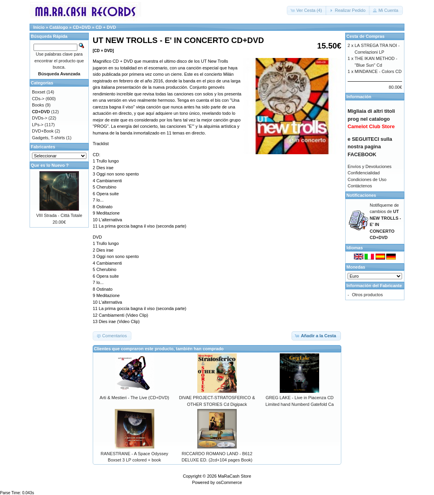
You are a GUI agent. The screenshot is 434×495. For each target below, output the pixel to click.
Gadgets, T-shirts (48, 137)
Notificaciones (361, 195)
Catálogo (58, 27)
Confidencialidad (364, 172)
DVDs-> (39, 118)
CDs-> (38, 98)
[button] (307, 10)
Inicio (39, 27)
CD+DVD (82, 27)
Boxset (38, 92)
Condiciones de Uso (367, 179)
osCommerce (229, 482)
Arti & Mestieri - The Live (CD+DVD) (134, 397)
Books (38, 105)
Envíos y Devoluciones (369, 166)
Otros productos (367, 294)
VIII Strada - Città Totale (59, 215)
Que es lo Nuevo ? (50, 165)
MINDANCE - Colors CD (378, 71)
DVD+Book (43, 131)
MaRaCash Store (234, 476)
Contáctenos (360, 185)
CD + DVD (105, 27)
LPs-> (37, 124)
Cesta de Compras (365, 36)
